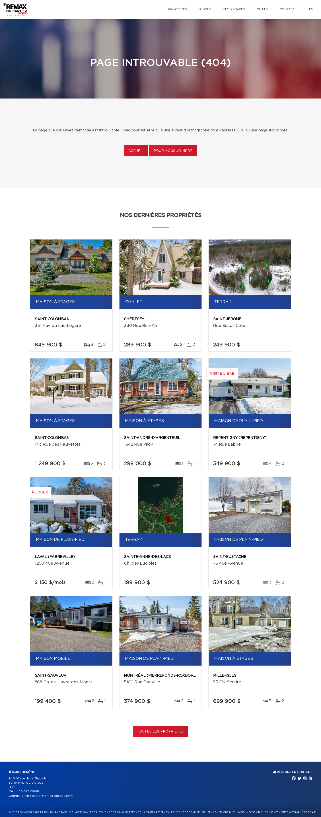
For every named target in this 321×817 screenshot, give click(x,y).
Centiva (308, 811)
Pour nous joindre (173, 151)
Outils (262, 9)
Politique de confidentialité (191, 812)
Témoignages (234, 9)
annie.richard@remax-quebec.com (47, 796)
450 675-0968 (27, 791)
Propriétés (177, 9)
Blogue (205, 9)
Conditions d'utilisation (230, 812)
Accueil (136, 151)
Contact (287, 9)
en (311, 9)
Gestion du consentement (267, 812)
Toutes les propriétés (160, 731)
